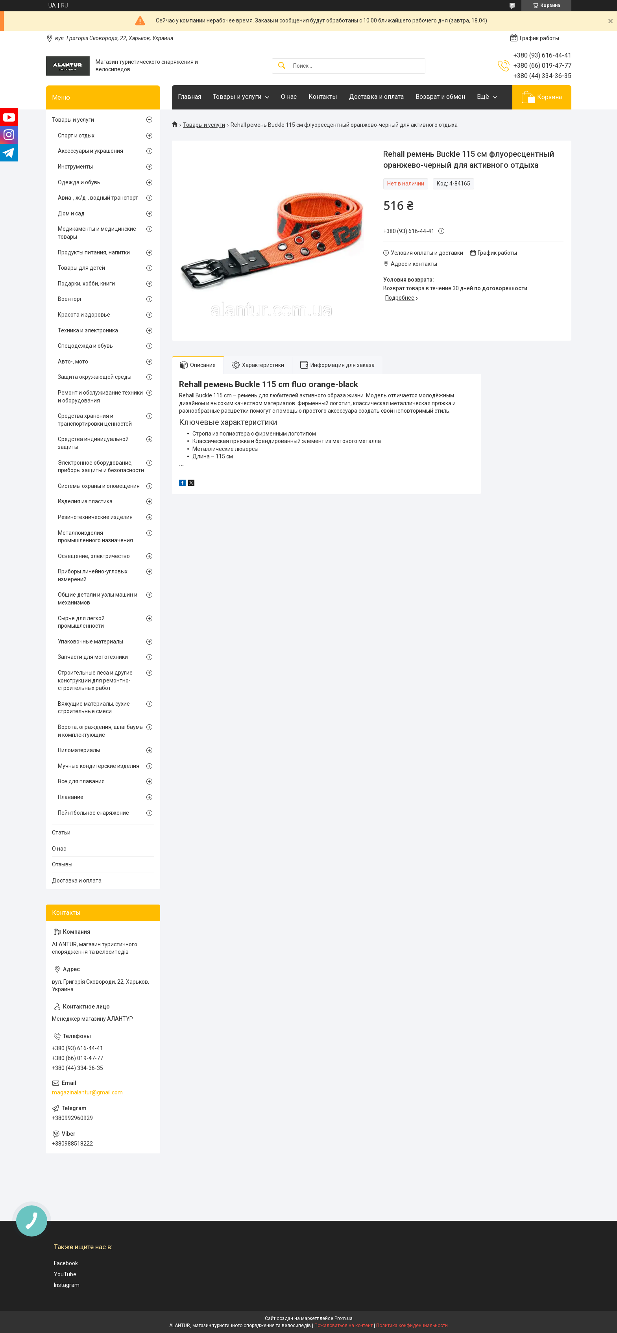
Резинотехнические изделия (95, 517)
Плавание (70, 797)
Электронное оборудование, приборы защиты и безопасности (101, 467)
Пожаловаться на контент (343, 1325)
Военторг (70, 299)
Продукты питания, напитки (94, 252)
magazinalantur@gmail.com (87, 1092)
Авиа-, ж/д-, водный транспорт (98, 198)
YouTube (65, 1274)
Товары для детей (81, 268)
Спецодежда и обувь (85, 346)
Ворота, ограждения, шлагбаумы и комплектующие (101, 731)
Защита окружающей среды (94, 377)
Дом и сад (71, 213)
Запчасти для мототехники (93, 657)
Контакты (322, 96)
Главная (189, 96)
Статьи (61, 832)
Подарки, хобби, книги (86, 283)
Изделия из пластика (85, 501)
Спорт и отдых (76, 135)
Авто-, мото (73, 361)
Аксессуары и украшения (90, 151)
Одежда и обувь (79, 182)
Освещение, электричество (94, 556)
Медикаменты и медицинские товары (97, 233)
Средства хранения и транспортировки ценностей (95, 420)
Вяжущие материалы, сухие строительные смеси (94, 708)
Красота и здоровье (84, 314)
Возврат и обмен (440, 96)
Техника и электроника (88, 330)
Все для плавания (81, 781)
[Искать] (281, 66)
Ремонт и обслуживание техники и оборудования (100, 396)
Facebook (66, 1263)
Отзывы (62, 864)
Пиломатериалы (79, 750)
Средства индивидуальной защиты (93, 443)
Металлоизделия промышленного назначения (95, 537)
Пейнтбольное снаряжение (93, 813)
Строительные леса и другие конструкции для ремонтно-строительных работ (95, 680)
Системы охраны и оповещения (99, 486)
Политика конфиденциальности (412, 1325)
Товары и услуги (237, 96)
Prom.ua (343, 1318)
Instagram (66, 1285)
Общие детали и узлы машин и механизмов (97, 598)
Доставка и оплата (376, 96)
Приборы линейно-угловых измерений (92, 575)
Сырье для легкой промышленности (81, 622)
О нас (289, 96)
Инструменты (75, 166)
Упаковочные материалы (90, 641)
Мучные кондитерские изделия (98, 766)
